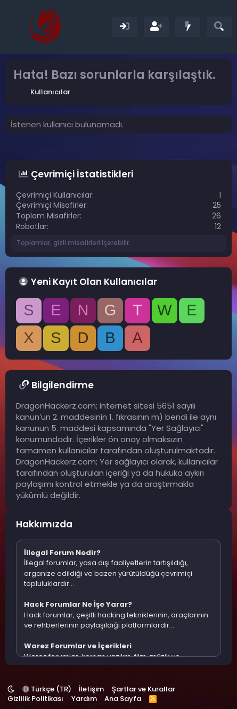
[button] (11, 689)
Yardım (84, 699)
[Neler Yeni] (187, 27)
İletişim (91, 689)
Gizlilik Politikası (35, 699)
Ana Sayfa (122, 699)
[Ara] (219, 27)
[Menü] (14, 26)
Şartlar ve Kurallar (143, 689)
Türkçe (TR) (46, 689)
